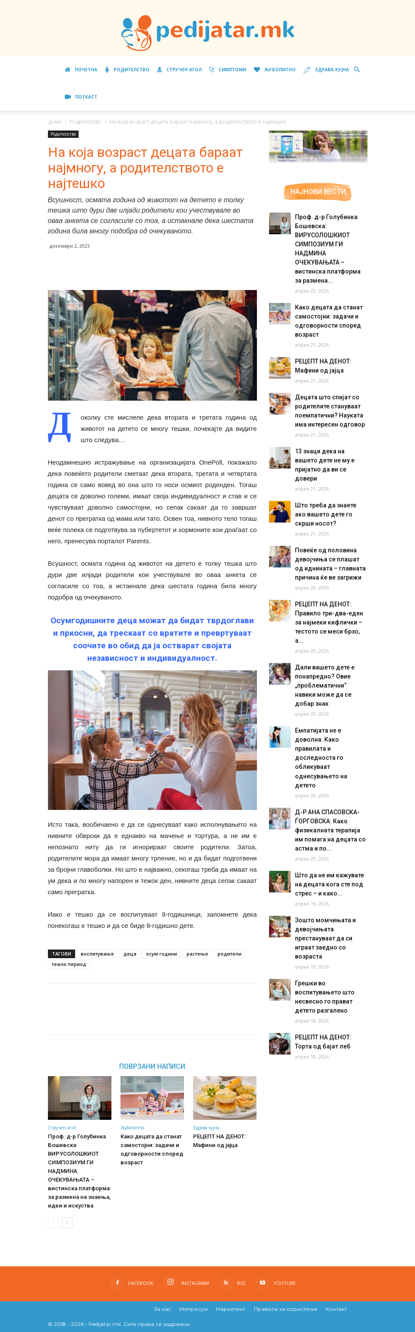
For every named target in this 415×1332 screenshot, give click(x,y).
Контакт (336, 1309)
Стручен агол (179, 70)
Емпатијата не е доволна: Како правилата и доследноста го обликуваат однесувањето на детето (331, 721)
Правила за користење (285, 1309)
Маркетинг (231, 1309)
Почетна (81, 70)
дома (54, 121)
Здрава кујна (326, 70)
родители (229, 953)
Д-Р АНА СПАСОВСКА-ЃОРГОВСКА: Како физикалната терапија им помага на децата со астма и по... (329, 784)
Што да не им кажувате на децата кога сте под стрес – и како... (328, 838)
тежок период (69, 964)
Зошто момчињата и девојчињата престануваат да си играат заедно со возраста (324, 892)
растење (197, 953)
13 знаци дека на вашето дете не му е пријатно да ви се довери (331, 460)
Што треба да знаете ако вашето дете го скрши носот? (330, 505)
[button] (357, 70)
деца (130, 953)
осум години (161, 953)
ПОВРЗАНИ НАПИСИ (152, 1066)
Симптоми (227, 70)
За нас (162, 1309)
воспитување (97, 953)
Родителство (127, 70)
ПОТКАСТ (81, 97)
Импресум (193, 1309)
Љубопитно (275, 70)
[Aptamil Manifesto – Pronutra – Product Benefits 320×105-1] (318, 161)
